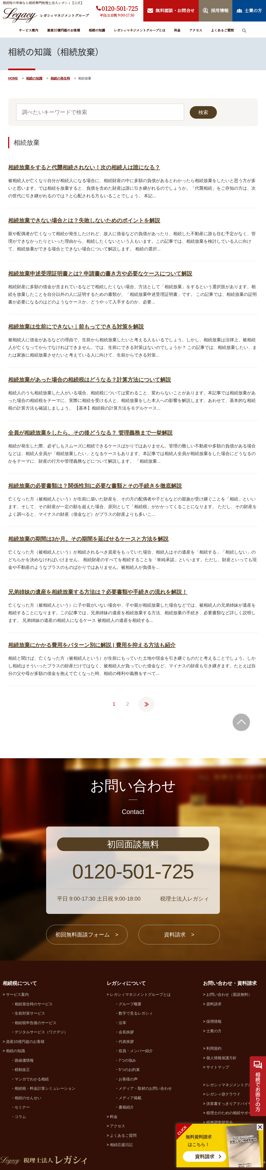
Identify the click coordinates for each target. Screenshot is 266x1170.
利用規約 (213, 1048)
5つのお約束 (129, 1069)
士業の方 (213, 1031)
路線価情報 (24, 1060)
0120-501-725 (120, 8)
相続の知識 (97, 30)
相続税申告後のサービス (35, 1023)
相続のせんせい (28, 1098)
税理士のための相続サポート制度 (234, 1113)
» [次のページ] (146, 701)
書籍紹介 (126, 1107)
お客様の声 (128, 1079)
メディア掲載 (130, 1098)
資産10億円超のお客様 (63, 30)
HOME (13, 78)
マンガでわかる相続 (32, 1079)
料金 (177, 30)
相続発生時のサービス (34, 1004)
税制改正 (22, 1069)
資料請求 (204, 1156)
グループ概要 (130, 1004)
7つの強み (127, 1060)
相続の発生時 (60, 78)
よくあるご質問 (222, 30)
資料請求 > (179, 935)
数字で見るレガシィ (136, 1013)
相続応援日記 (121, 1145)
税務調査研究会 (219, 1122)
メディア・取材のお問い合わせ (145, 1088)
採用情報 (213, 1021)
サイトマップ (217, 1067)
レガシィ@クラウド (223, 1094)
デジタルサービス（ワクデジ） (41, 1032)
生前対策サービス (30, 1013)
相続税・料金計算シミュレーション (45, 1088)
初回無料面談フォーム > (86, 935)
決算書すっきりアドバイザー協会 (234, 1103)
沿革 (122, 1023)
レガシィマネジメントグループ (232, 1085)
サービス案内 (28, 30)
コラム (20, 1116)
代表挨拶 (126, 1041)
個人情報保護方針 (221, 1058)
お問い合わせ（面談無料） (229, 994)
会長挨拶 (126, 1032)
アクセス (195, 30)
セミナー (22, 1107)
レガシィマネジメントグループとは (139, 30)
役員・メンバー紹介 (136, 1051)
